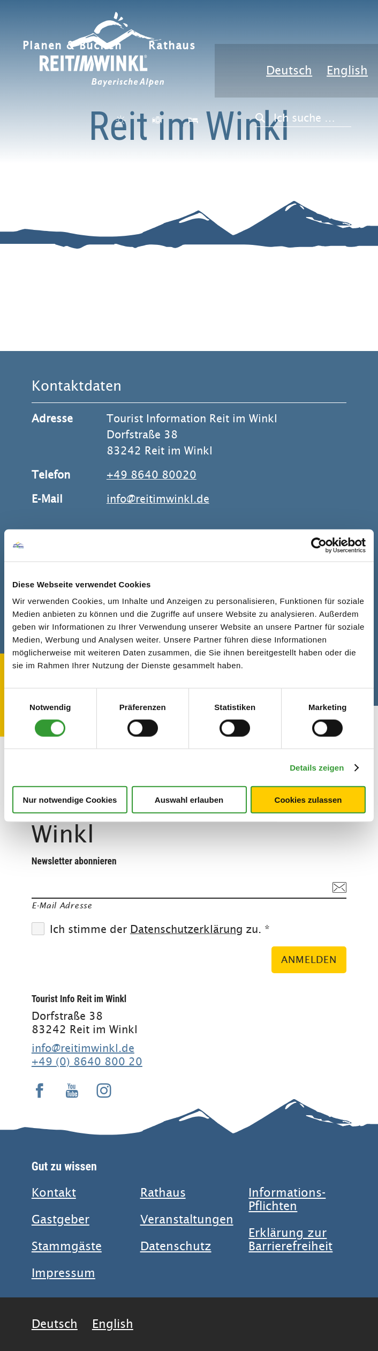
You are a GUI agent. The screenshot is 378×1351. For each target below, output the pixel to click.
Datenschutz (175, 1246)
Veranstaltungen (186, 1219)
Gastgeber (60, 1219)
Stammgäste (67, 1246)
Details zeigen (317, 767)
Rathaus (172, 46)
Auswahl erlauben (189, 799)
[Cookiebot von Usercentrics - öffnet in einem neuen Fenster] (319, 545)
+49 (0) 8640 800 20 (87, 1061)
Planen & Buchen (72, 46)
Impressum (63, 1273)
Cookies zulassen (308, 799)
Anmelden (309, 959)
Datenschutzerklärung (186, 929)
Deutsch (289, 70)
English (347, 70)
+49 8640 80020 (151, 475)
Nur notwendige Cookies (70, 799)
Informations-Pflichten (287, 1199)
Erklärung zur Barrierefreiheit (290, 1239)
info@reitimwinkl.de (158, 499)
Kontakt (54, 1192)
